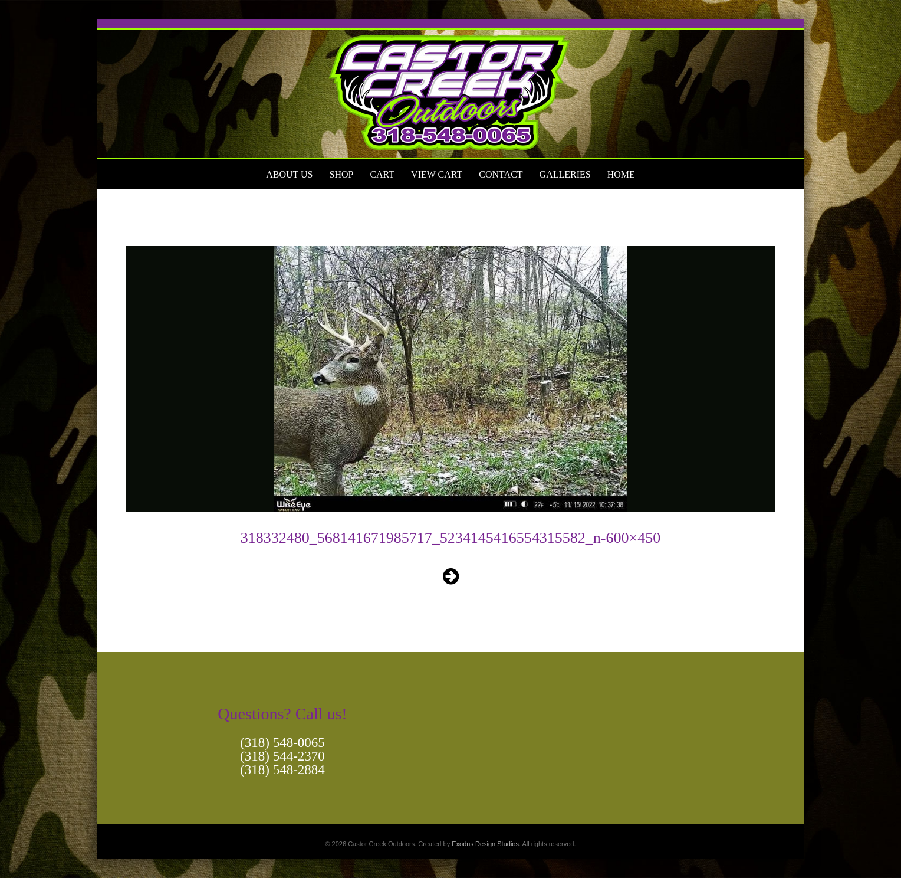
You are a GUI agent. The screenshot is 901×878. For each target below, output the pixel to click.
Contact (500, 174)
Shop (341, 174)
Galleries (565, 174)
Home (621, 174)
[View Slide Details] (450, 89)
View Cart (436, 174)
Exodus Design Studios (485, 843)
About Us (289, 174)
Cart (382, 174)
